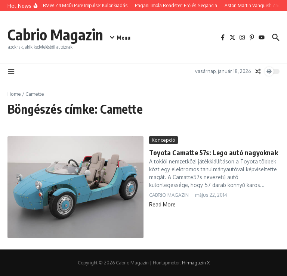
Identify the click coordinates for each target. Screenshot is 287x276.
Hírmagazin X (196, 263)
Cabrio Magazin (55, 34)
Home (14, 94)
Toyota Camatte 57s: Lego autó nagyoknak (213, 152)
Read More (162, 204)
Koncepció (163, 140)
